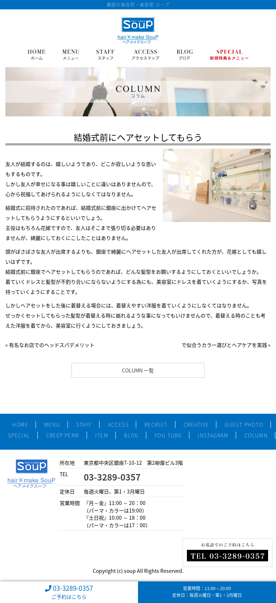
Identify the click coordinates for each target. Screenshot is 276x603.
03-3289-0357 (112, 476)
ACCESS (118, 424)
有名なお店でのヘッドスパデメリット (52, 344)
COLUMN (256, 435)
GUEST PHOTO (244, 424)
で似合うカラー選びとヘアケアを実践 (224, 344)
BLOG (131, 435)
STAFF (84, 424)
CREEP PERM (62, 435)
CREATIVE (196, 424)
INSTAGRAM (213, 435)
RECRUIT (156, 424)
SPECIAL (19, 435)
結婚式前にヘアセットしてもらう (138, 137)
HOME (20, 424)
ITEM (102, 435)
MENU (52, 424)
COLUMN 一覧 (138, 370)
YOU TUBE (168, 435)
